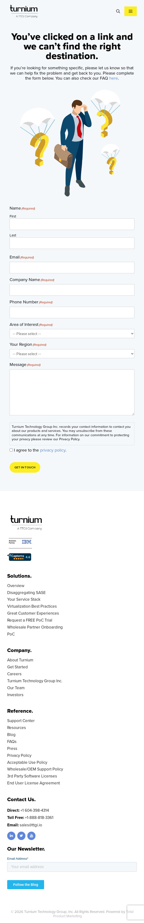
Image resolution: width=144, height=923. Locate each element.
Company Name (32, 279)
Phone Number (31, 302)
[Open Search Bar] (118, 11)
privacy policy (52, 450)
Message (25, 364)
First (13, 216)
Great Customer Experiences (33, 613)
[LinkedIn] (11, 836)
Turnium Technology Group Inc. (34, 681)
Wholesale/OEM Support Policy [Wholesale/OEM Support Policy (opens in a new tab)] (35, 769)
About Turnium (20, 660)
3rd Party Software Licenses (32, 776)
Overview (15, 586)
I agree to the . (40, 450)
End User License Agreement (33, 783)
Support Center (21, 721)
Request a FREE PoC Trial (29, 620)
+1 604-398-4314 (34, 810)
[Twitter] (21, 836)
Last (13, 235)
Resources (16, 728)
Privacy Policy (19, 755)
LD (88, 916)
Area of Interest (31, 324)
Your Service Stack (23, 599)
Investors (15, 695)
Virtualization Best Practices (32, 606)
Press (12, 749)
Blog (11, 735)
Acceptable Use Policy (27, 762)
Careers (14, 674)
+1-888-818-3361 (39, 818)
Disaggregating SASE (26, 593)
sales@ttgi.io (31, 825)
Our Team (16, 688)
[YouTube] (31, 836)
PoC (11, 634)
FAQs (12, 742)
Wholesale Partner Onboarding (35, 627)
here (113, 78)
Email (22, 257)
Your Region (28, 344)
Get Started (17, 667)
